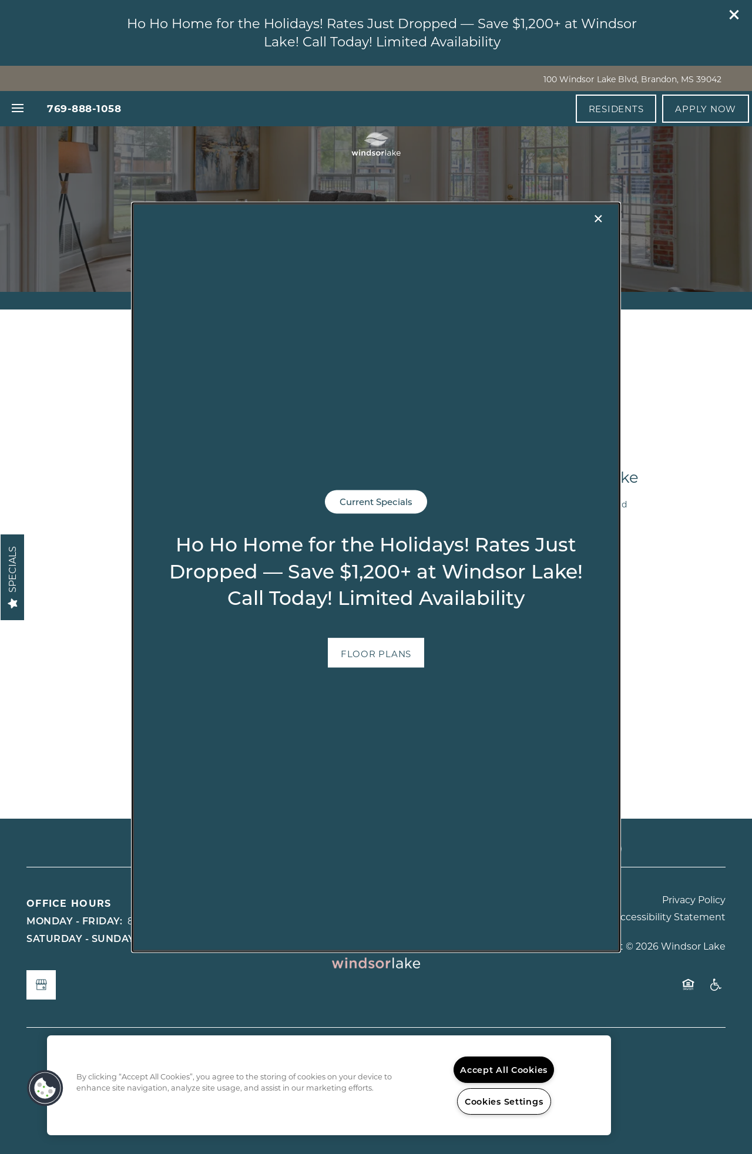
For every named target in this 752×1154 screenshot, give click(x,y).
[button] (376, 652)
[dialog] (376, 577)
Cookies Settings (504, 1101)
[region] (329, 1085)
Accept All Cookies (504, 1069)
